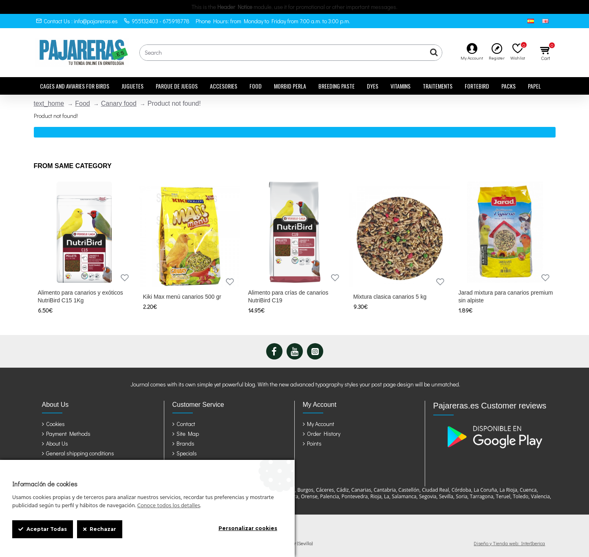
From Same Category (73, 165)
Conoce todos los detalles (168, 506)
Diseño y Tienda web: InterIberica (509, 543)
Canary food (119, 103)
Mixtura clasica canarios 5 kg (390, 296)
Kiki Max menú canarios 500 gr (182, 296)
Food (82, 103)
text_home (49, 103)
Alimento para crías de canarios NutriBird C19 (288, 296)
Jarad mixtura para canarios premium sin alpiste (506, 296)
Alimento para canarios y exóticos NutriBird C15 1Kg (80, 296)
